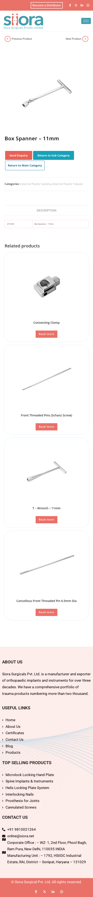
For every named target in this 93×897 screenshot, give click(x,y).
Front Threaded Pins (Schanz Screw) (46, 415)
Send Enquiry (19, 155)
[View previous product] (8, 39)
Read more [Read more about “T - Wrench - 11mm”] (46, 519)
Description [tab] (46, 210)
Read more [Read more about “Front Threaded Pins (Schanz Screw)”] (46, 427)
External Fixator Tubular (67, 184)
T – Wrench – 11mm (46, 508)
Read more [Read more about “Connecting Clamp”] (46, 334)
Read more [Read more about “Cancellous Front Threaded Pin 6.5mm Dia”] (46, 612)
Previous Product (22, 39)
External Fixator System (35, 184)
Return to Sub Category (54, 155)
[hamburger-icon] (86, 21)
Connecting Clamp (46, 323)
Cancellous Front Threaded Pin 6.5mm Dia (46, 601)
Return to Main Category (25, 165)
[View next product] (85, 39)
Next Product (73, 39)
